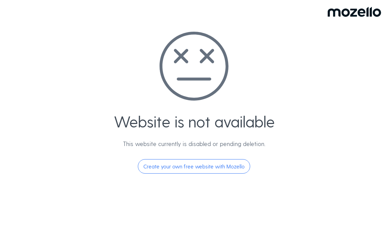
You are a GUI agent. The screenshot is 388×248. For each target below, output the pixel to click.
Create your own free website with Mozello (194, 166)
